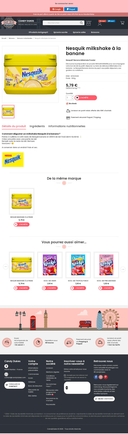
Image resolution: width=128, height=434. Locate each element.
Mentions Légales (53, 372)
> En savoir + (19, 345)
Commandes (33, 374)
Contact (88, 21)
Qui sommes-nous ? (51, 385)
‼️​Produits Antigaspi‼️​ (38, 32)
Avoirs (30, 378)
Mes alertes (32, 398)
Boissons (95, 32)
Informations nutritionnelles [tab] (66, 126)
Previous (5, 266)
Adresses (32, 382)
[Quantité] (68, 97)
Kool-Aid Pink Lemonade (106, 281)
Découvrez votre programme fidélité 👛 (52, 392)
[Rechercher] (63, 23)
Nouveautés (51, 405)
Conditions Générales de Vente (51, 378)
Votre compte (33, 363)
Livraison (49, 368)
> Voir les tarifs (113, 345)
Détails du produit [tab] (14, 126)
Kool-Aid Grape (50, 281)
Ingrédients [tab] (37, 126)
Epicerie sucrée (61, 32)
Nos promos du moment (52, 400)
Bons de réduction (32, 387)
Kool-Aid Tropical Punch (78, 281)
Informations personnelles (33, 369)
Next (123, 269)
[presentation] (87, 388)
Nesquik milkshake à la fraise (21, 217)
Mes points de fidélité (33, 393)
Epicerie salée (79, 32)
